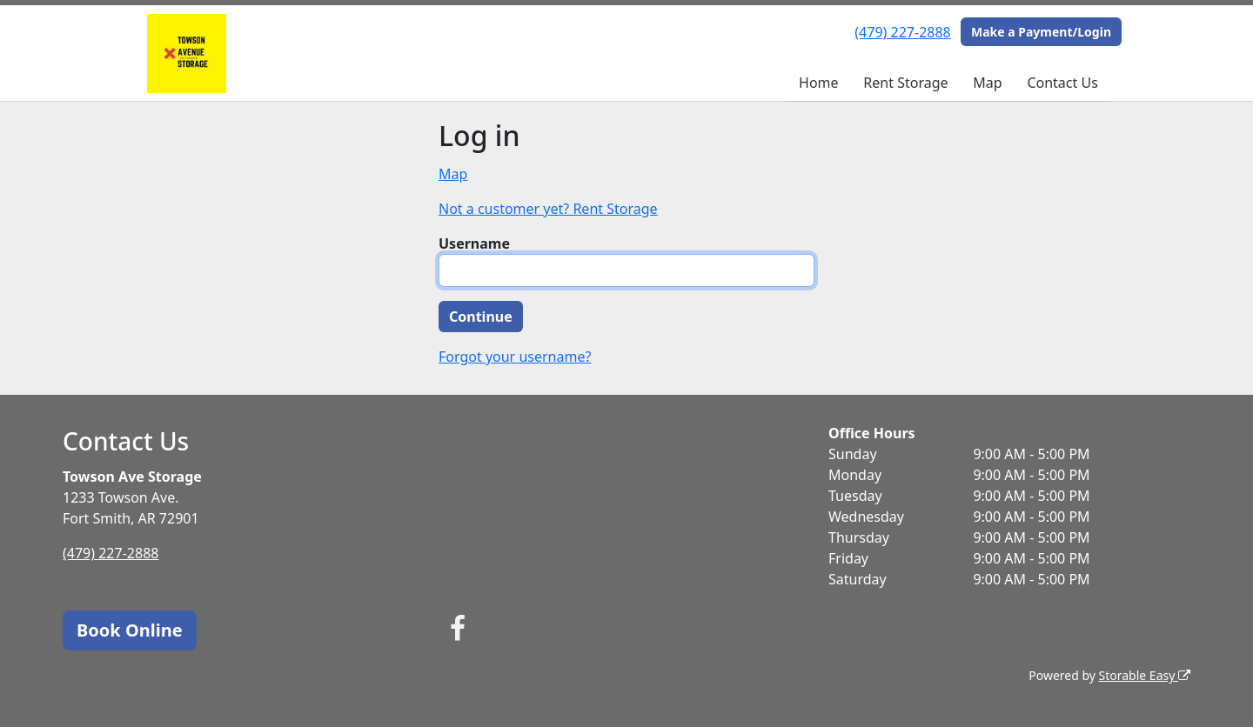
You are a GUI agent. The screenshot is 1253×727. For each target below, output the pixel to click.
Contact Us (1062, 82)
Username (474, 243)
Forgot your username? (515, 356)
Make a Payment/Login (1041, 31)
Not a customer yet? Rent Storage (548, 208)
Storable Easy (1144, 675)
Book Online (130, 630)
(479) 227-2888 (902, 32)
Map (987, 82)
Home (819, 82)
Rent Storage (905, 82)
